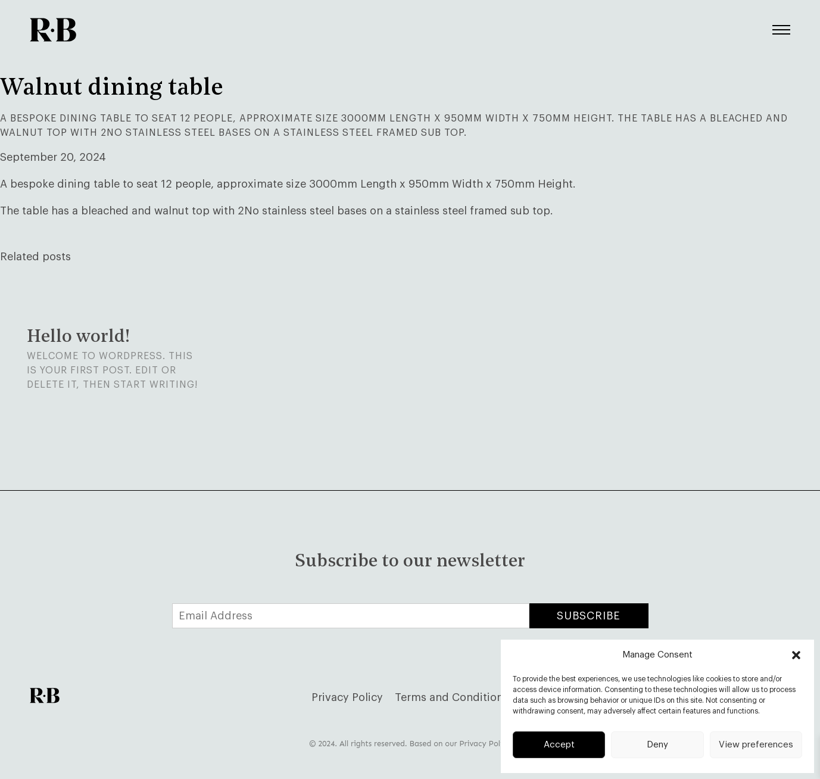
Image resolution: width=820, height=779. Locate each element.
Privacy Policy (347, 697)
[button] (796, 655)
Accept (559, 744)
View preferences (756, 744)
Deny (657, 744)
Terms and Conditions (452, 697)
